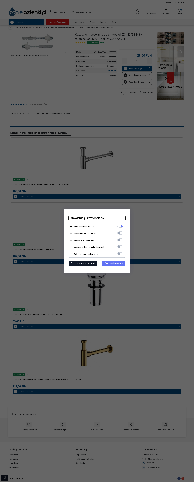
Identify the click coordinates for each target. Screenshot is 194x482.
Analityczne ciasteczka (84, 240)
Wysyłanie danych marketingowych (89, 247)
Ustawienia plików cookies (86, 218)
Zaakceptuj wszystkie (113, 263)
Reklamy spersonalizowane (86, 254)
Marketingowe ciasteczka (85, 233)
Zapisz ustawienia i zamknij (83, 263)
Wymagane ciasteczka (84, 226)
